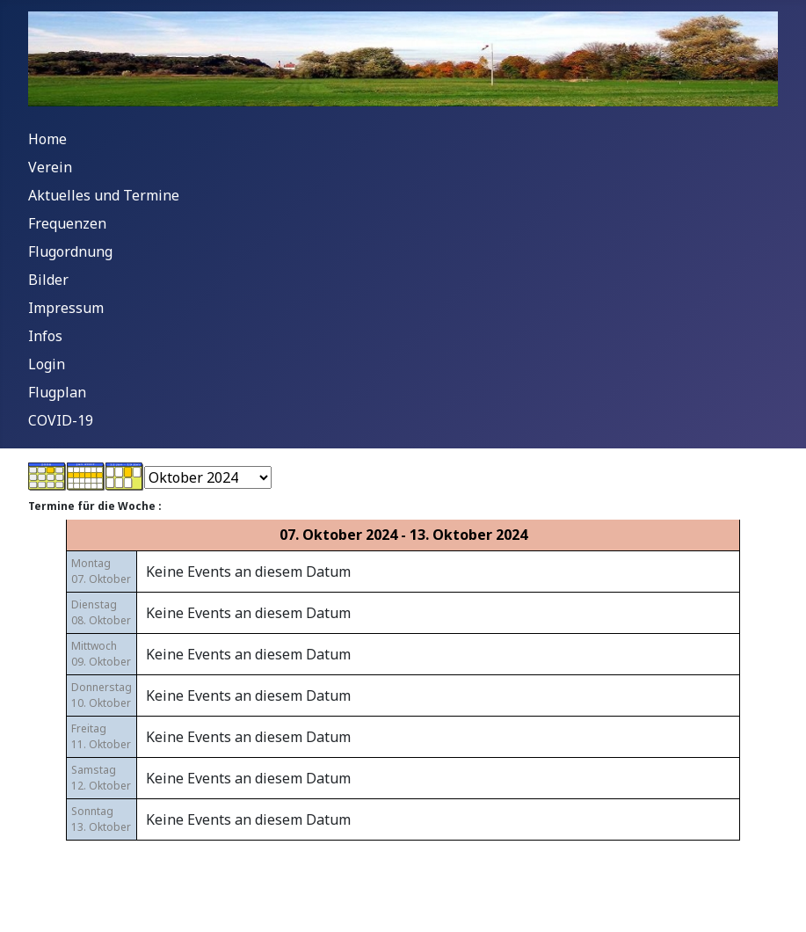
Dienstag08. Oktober (101, 612)
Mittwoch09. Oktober (101, 653)
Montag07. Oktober (101, 571)
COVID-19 (60, 420)
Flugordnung (70, 251)
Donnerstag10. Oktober (101, 695)
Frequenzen (67, 223)
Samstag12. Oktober (101, 777)
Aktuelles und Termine (103, 195)
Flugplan (57, 392)
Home (47, 139)
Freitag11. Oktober (101, 736)
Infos (45, 336)
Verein (50, 167)
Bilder (48, 279)
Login (46, 364)
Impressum (66, 307)
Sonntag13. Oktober (101, 819)
